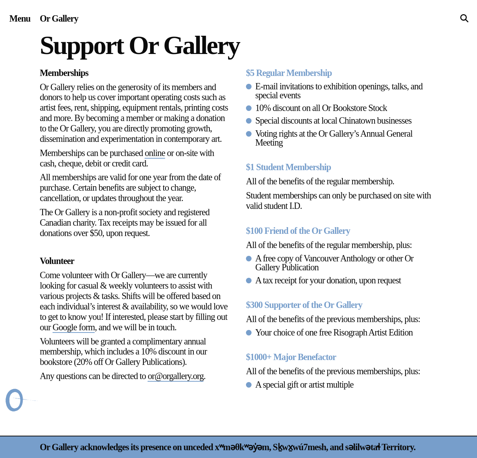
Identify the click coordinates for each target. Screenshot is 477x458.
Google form (74, 327)
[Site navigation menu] (20, 18)
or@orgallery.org (175, 376)
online (155, 153)
